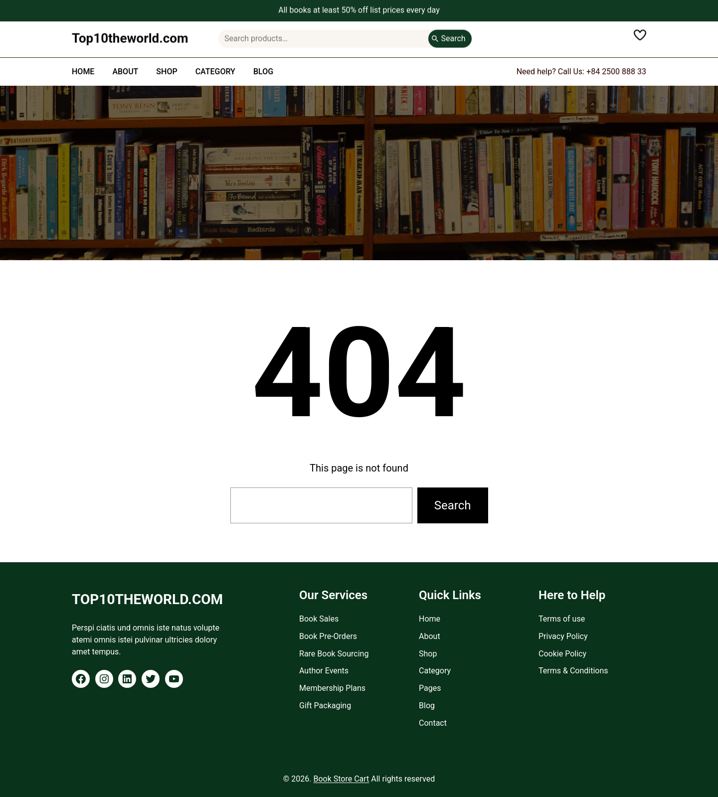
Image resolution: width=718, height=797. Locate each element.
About (429, 636)
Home (429, 619)
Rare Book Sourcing (333, 653)
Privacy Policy (563, 636)
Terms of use (561, 619)
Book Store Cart (341, 779)
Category (435, 670)
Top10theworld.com (130, 35)
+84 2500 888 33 (616, 71)
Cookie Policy (562, 653)
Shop (428, 653)
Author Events (324, 670)
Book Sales (319, 619)
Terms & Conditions (573, 670)
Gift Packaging (325, 705)
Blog (427, 705)
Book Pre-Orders (328, 636)
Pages (430, 688)
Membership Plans (332, 688)
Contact (433, 723)
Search (453, 35)
